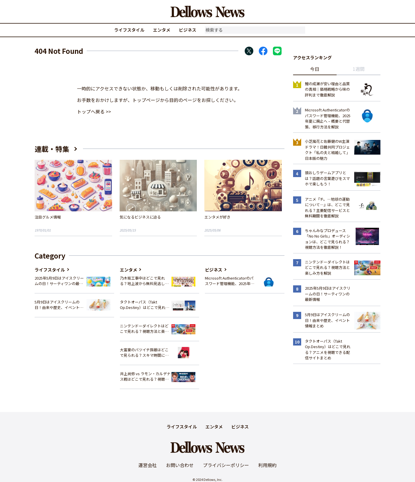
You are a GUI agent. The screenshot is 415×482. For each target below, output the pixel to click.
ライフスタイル (129, 30)
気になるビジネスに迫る (140, 217)
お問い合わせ (180, 465)
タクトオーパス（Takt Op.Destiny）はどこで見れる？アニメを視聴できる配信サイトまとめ (144, 304)
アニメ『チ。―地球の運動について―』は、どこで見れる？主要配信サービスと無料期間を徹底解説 (327, 207)
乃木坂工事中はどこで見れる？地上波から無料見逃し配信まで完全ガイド (144, 280)
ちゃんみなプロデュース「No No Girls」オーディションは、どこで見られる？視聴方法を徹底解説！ (327, 239)
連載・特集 (52, 149)
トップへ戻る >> (94, 111)
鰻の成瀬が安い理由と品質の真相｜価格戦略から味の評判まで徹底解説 (327, 89)
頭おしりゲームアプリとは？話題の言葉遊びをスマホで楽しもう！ (327, 178)
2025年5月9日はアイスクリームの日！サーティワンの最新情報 (59, 280)
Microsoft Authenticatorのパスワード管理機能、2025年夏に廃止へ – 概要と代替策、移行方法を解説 (229, 280)
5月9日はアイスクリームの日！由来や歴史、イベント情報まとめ (59, 304)
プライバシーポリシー (226, 465)
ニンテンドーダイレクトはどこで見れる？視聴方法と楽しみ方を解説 (144, 328)
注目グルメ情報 (48, 217)
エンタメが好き (217, 217)
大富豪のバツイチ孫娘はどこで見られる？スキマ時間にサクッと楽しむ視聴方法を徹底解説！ (144, 352)
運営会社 (147, 465)
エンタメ (161, 30)
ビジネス (187, 30)
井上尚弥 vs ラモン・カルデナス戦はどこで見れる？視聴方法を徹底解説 (145, 376)
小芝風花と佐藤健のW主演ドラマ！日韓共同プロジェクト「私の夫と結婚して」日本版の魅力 (327, 149)
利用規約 (267, 465)
